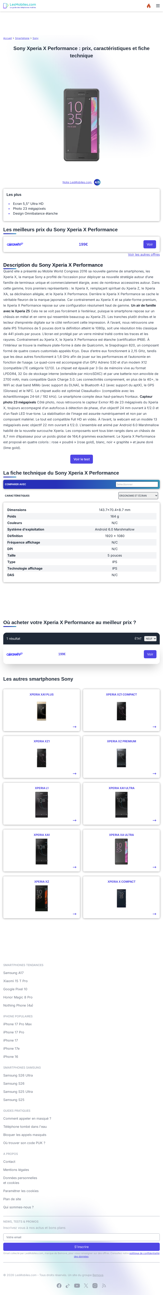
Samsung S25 (13, 1100)
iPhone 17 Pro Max (17, 1024)
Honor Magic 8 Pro (18, 997)
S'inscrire (81, 1247)
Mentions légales (16, 1170)
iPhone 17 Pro (13, 1032)
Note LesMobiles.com (81, 182)
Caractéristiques (17, 495)
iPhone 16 (10, 1057)
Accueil (7, 38)
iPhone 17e (11, 1048)
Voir (150, 244)
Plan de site (12, 1199)
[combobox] (136, 484)
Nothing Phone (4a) (18, 1005)
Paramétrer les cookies (21, 1191)
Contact (9, 1162)
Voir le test (82, 459)
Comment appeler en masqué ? (27, 1118)
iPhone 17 (10, 1040)
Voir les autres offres (144, 254)
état (138, 638)
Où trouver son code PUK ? (24, 1143)
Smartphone (22, 38)
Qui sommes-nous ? (18, 1207)
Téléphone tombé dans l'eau (25, 1127)
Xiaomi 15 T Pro (15, 981)
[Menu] (158, 5)
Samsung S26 (13, 1083)
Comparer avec (15, 484)
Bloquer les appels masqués (24, 1135)
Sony (36, 38)
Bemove (98, 1275)
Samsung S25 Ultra (18, 1092)
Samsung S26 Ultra (18, 1075)
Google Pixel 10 (15, 989)
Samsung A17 (13, 973)
